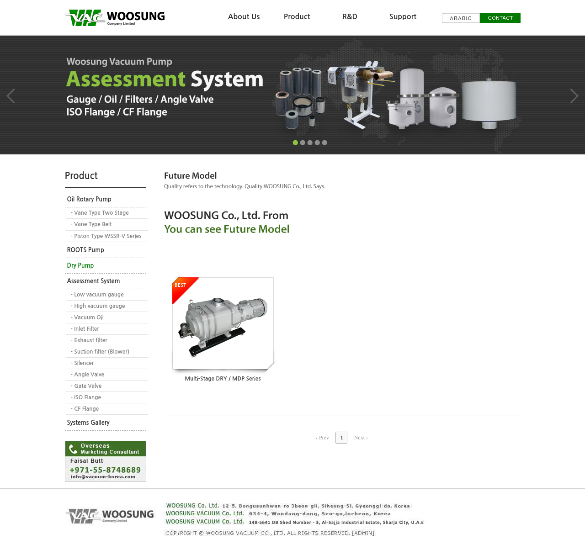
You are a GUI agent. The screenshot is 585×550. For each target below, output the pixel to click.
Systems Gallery (88, 423)
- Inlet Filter (85, 329)
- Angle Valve (88, 374)
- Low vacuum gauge (97, 294)
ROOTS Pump (85, 250)
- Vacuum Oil (87, 317)
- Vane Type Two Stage (100, 213)
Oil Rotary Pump (89, 199)
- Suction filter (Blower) (100, 351)
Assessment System (93, 281)
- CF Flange (85, 409)
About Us (244, 16)
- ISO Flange (86, 397)
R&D (349, 16)
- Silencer (82, 363)
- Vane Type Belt (91, 224)
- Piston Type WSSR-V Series (106, 236)
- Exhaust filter (89, 340)
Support (402, 16)
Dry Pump (80, 266)
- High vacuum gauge (98, 306)
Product (297, 16)
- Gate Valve (86, 386)
